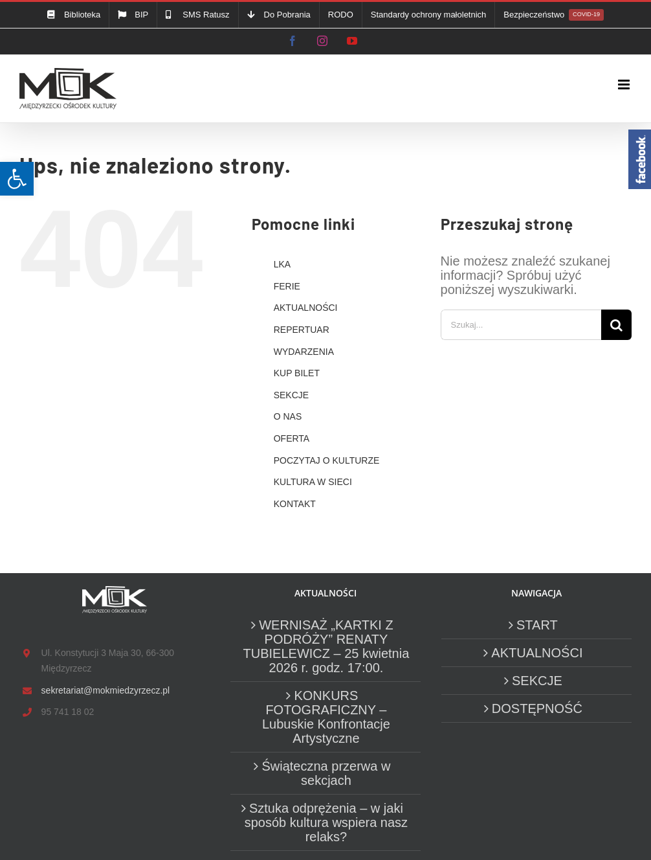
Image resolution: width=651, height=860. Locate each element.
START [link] (537, 625)
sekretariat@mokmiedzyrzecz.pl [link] (105, 690)
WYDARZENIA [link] (304, 351)
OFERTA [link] (292, 438)
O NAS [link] (288, 416)
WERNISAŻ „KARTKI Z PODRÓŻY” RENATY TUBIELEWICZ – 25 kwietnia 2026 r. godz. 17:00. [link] (326, 646)
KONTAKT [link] (295, 504)
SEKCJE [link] (291, 395)
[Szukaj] (616, 325)
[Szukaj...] (521, 325)
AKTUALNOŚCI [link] (306, 307)
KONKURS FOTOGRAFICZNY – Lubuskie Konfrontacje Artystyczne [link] (326, 716)
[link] (17, 179)
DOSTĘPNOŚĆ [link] (537, 708)
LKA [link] (282, 264)
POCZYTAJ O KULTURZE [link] (327, 460)
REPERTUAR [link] (301, 329)
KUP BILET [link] (297, 373)
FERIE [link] (287, 286)
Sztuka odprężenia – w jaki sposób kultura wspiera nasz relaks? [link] (326, 822)
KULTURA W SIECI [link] (313, 482)
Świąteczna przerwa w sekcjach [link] (325, 773)
